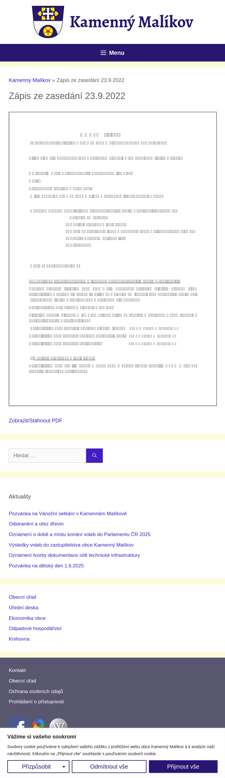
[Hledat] (94, 455)
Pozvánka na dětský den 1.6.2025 (46, 566)
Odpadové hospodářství (35, 628)
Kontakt (17, 670)
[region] (112, 753)
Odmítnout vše (109, 766)
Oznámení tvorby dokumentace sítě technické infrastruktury (74, 555)
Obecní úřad (22, 597)
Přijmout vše (183, 766)
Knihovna (19, 639)
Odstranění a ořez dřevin (36, 524)
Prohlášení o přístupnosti (36, 701)
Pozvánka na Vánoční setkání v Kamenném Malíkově (68, 513)
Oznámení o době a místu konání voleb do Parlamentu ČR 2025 (80, 534)
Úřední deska (23, 607)
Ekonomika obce (27, 618)
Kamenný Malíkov (131, 22)
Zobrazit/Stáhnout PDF (35, 421)
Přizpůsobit (36, 766)
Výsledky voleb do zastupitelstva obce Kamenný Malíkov (71, 545)
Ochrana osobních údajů (36, 691)
